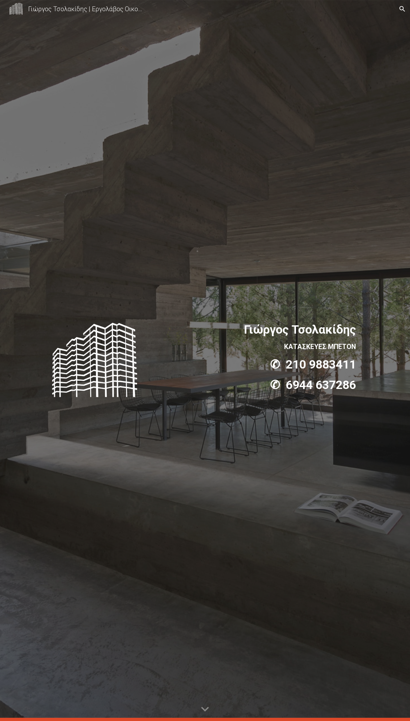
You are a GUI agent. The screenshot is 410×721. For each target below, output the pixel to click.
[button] (402, 9)
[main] (268, 357)
